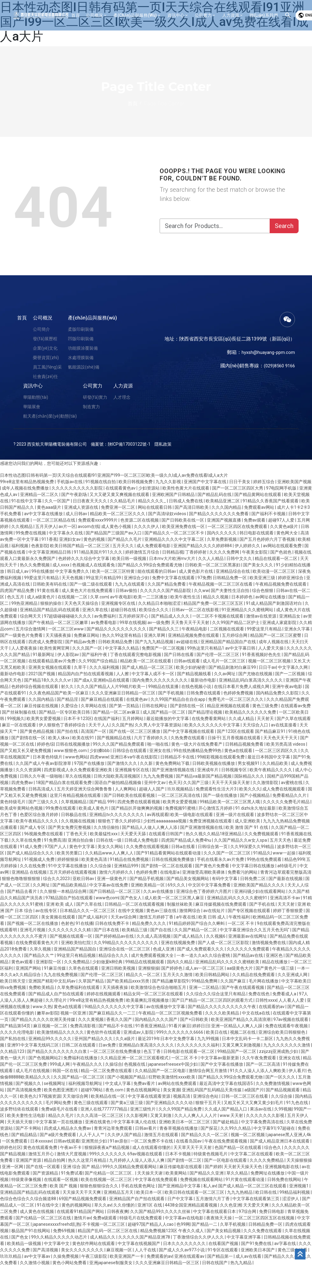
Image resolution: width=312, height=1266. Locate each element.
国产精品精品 (24, 1134)
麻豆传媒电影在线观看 (181, 1166)
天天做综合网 (75, 1096)
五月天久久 (123, 545)
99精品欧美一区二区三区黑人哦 (230, 801)
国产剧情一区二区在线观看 (167, 865)
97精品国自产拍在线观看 (69, 897)
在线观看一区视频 (61, 1179)
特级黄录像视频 (26, 1179)
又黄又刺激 (161, 1115)
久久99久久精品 (236, 1128)
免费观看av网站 (259, 507)
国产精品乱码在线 (214, 494)
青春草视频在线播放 (179, 1128)
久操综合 (113, 1064)
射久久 (68, 686)
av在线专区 (46, 910)
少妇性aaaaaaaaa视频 (165, 820)
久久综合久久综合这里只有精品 (216, 993)
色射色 (67, 923)
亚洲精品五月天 (119, 1192)
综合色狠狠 (263, 590)
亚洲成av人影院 (138, 1032)
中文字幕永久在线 (66, 532)
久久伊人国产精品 (124, 1134)
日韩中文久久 (239, 558)
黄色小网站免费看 (69, 1262)
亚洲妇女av (70, 539)
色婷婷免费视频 (238, 692)
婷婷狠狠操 (68, 859)
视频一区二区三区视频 (270, 660)
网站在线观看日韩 (155, 507)
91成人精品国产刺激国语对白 (274, 603)
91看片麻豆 (179, 1025)
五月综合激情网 (31, 628)
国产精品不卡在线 (115, 1025)
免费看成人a (284, 993)
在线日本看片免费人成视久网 (242, 686)
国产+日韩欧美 (194, 1019)
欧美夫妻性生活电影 (26, 1115)
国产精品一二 (205, 1224)
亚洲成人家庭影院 (279, 622)
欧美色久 (28, 1096)
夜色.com (114, 1089)
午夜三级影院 (94, 1256)
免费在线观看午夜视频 (287, 1025)
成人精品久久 (103, 1237)
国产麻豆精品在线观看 (102, 699)
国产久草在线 (89, 904)
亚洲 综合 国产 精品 (82, 1166)
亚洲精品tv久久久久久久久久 (117, 814)
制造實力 (91, 406)
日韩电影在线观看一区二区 (189, 1051)
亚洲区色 (275, 955)
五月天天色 (281, 840)
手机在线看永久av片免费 (221, 859)
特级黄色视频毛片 (211, 1153)
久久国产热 (122, 724)
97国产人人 (55, 846)
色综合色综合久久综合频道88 (28, 1198)
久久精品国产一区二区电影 (161, 1070)
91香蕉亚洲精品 (151, 1025)
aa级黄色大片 (240, 968)
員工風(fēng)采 (47, 367)
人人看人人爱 (291, 1000)
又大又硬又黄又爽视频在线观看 (120, 494)
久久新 (147, 763)
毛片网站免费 (58, 1102)
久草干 (80, 667)
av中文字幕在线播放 (44, 513)
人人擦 (123, 673)
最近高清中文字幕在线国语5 (226, 1083)
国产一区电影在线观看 (226, 1160)
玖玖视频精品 (180, 788)
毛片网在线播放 (264, 981)
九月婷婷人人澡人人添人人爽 (137, 1160)
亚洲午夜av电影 (287, 686)
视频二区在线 (243, 1032)
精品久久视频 (216, 596)
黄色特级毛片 (13, 801)
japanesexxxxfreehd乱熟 (56, 1224)
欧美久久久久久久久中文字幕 (212, 724)
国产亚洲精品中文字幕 (179, 1185)
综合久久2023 (57, 878)
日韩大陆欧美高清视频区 (117, 776)
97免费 (204, 577)
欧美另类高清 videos (286, 744)
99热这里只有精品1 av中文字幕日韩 (221, 648)
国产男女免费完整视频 (70, 827)
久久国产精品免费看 (167, 584)
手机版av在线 (70, 481)
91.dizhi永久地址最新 (256, 808)
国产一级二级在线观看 (91, 584)
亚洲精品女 (290, 616)
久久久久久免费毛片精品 (286, 801)
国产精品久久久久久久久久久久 (117, 628)
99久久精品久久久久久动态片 (59, 1237)
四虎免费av (22, 782)
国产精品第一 (220, 1256)
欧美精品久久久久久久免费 (251, 712)
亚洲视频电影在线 (282, 1166)
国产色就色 (281, 552)
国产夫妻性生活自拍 (230, 590)
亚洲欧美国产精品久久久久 (259, 885)
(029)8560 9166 (278, 366)
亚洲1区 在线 (150, 1205)
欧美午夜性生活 (185, 596)
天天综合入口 (256, 724)
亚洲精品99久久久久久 (50, 1038)
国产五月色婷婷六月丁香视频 (267, 539)
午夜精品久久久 (88, 1064)
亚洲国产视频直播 (224, 520)
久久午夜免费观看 (259, 1057)
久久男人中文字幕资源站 (159, 724)
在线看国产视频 (223, 1243)
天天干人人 (99, 724)
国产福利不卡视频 (268, 513)
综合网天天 (31, 616)
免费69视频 (64, 1230)
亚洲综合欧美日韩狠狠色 (282, 1032)
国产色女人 (131, 897)
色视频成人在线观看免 (94, 564)
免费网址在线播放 (267, 1173)
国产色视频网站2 (45, 1057)
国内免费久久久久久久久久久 (160, 680)
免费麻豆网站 (87, 635)
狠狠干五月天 (208, 1102)
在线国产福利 (107, 718)
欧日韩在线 (266, 1192)
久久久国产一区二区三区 (227, 853)
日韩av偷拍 (126, 590)
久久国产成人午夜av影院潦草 (44, 763)
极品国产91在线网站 (31, 1230)
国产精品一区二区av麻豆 (117, 712)
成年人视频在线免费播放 (26, 488)
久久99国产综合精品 (98, 660)
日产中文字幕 (180, 1198)
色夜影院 (39, 545)
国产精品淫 (68, 699)
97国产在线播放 (89, 763)
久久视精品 (22, 526)
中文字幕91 (264, 1128)
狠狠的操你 (51, 603)
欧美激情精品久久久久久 (61, 1032)
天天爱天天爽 (256, 1205)
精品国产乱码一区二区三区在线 (108, 1230)
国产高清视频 (46, 1249)
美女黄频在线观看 (58, 917)
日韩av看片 (146, 1128)
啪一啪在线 (158, 744)
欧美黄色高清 (94, 859)
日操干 (213, 737)
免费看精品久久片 (289, 795)
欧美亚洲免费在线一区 (184, 526)
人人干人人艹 (92, 1134)
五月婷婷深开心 (134, 616)
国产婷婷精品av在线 (115, 936)
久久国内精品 (41, 699)
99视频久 (16, 718)
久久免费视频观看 (261, 833)
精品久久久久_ (152, 500)
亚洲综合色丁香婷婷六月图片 (204, 891)
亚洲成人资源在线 (81, 507)
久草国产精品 (91, 981)
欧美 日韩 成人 (212, 917)
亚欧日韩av (84, 878)
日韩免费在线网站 (284, 1179)
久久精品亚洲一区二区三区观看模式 (134, 1057)
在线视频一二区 (73, 596)
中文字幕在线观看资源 (149, 1096)
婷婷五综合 (264, 481)
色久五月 (16, 596)
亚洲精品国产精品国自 (75, 949)
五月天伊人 (46, 526)
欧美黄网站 (176, 1173)
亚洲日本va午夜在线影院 (134, 756)
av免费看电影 (104, 622)
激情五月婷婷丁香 (156, 917)
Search (284, 226)
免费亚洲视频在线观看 (211, 820)
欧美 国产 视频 (64, 1185)
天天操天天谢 (150, 1173)
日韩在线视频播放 (73, 744)
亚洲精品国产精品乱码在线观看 (50, 609)
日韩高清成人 (41, 788)
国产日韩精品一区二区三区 (115, 891)
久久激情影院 (266, 782)
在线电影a (170, 872)
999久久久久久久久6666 (180, 1032)
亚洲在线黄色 (98, 1121)
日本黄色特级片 (48, 756)
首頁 (22, 318)
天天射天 (266, 718)
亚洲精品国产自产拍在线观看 (137, 1198)
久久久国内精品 (226, 507)
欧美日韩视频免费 (136, 481)
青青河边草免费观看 (113, 1128)
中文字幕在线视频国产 (139, 1243)
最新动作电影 (13, 673)
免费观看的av (159, 1256)
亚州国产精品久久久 (94, 1038)
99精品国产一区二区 (237, 1051)
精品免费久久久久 (149, 923)
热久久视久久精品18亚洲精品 (214, 833)
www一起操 (284, 853)
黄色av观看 (22, 961)
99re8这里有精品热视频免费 (27, 481)
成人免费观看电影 (154, 545)
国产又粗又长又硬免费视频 (26, 750)
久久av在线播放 (158, 891)
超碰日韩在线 (124, 609)
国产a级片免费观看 (58, 1134)
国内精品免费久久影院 (278, 692)
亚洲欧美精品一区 (148, 885)
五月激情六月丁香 (213, 1198)
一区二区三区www (66, 628)
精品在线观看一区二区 (276, 558)
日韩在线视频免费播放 (173, 859)
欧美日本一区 (149, 1192)
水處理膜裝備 (81, 357)
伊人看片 (297, 1070)
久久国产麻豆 (233, 981)
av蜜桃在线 (292, 782)
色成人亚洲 (164, 949)
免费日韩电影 (272, 1211)
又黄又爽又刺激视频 (241, 1045)
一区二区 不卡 (241, 923)
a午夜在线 (186, 917)
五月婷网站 (133, 718)
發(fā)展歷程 (45, 338)
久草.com (99, 596)
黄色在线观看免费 (40, 1147)
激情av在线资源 (261, 616)
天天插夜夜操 (115, 987)
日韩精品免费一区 (230, 577)
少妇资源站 (149, 488)
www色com (107, 897)
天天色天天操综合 (81, 603)
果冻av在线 (261, 1109)
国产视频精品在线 (114, 737)
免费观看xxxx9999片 (98, 520)
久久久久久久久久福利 (198, 1045)
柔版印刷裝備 (81, 329)
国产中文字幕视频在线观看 (189, 731)
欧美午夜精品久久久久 (271, 769)
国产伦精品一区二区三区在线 (44, 1217)
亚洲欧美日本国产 (258, 1249)
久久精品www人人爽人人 (109, 853)
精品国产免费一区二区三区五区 (213, 603)
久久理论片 (56, 1000)
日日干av (267, 667)
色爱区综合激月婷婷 (39, 814)
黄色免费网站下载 (172, 763)
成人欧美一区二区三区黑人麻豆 (174, 897)
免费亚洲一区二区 (118, 507)
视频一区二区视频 (248, 1134)
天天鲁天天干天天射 (190, 622)
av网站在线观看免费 (283, 545)
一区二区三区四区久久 (277, 750)
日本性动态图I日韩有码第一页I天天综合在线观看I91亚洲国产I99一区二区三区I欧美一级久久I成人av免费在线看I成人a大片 (114, 475)
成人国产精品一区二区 (164, 712)
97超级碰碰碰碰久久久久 (68, 616)
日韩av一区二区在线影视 (196, 609)
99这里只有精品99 (104, 577)
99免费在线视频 (31, 532)
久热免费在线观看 (188, 737)
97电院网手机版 (281, 488)
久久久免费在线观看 (263, 1230)
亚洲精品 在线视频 (30, 872)
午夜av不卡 (71, 1147)
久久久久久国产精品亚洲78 (144, 1237)
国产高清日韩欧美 (192, 507)
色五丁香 (152, 1051)
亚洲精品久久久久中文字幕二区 (174, 539)
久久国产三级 (196, 782)
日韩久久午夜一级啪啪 (41, 776)
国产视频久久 (29, 1083)
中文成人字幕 (118, 1083)
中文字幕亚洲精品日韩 (50, 552)
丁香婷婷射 (196, 552)
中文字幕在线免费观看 (156, 1179)
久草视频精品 (74, 801)
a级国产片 (254, 1089)
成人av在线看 (249, 1256)
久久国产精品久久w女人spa (241, 840)
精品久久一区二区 (143, 974)
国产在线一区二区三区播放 (135, 731)
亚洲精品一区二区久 (39, 494)
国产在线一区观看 (43, 1166)
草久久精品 (237, 1173)
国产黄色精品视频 (37, 731)
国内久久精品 (180, 961)
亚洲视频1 (299, 1185)
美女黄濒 (171, 1089)
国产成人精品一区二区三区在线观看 (252, 1185)
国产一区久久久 (280, 1077)
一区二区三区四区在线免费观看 (237, 526)
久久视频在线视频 (78, 820)
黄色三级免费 (265, 705)
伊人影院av (68, 654)
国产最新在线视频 (285, 878)
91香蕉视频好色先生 (262, 654)
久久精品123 (12, 1051)
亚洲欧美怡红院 (76, 942)
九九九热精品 (240, 1192)
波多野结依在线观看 (19, 1109)
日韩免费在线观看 (204, 692)
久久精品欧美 (275, 763)
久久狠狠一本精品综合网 (63, 891)
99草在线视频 (132, 622)
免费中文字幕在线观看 (174, 577)
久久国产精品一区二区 (196, 929)
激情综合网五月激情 (208, 1070)
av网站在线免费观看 (177, 1083)
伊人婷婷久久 (248, 545)
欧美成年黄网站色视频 (22, 808)
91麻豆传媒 (55, 968)
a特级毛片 (287, 865)
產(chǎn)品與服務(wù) (92, 318)
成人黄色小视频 (116, 526)
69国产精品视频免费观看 (83, 1198)
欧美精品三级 (135, 929)
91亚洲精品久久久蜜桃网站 (248, 609)
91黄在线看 (48, 590)
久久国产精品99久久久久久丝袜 (160, 1211)
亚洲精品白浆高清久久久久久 (147, 1045)
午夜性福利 (240, 917)
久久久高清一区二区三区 (100, 1115)
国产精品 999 (102, 801)
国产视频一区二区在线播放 (33, 923)
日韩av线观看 (187, 660)
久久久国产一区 (87, 648)
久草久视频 (41, 949)
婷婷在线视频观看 (104, 993)
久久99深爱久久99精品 (252, 846)
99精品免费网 (204, 981)
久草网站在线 (94, 705)
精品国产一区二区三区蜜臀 (276, 635)
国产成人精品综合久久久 (31, 853)
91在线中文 (48, 1205)
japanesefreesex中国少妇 (173, 1064)
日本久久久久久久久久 (185, 1243)
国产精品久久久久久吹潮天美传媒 (43, 1019)
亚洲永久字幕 (297, 628)
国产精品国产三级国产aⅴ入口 (114, 532)
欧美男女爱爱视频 (44, 718)
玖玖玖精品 (11, 1256)
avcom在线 (88, 526)
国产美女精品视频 (224, 1230)
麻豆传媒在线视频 (41, 705)
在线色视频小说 (196, 686)
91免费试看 (72, 1173)
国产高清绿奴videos (167, 513)
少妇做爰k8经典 (107, 961)
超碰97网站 (92, 1089)
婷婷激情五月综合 (142, 552)
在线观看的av (272, 1006)
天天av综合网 (124, 917)
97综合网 (248, 1211)
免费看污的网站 (243, 872)
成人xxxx (61, 564)
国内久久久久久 (222, 532)
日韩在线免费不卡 (112, 923)
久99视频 (283, 1109)
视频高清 (182, 1096)
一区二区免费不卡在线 (152, 1141)
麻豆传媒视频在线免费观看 (221, 904)
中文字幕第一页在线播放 (59, 1121)
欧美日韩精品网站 (212, 974)
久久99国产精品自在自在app (178, 699)
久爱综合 (70, 705)
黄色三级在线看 (293, 1249)
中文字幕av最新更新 (220, 1057)
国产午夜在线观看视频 (243, 987)
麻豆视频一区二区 (50, 1025)
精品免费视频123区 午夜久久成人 (172, 1230)
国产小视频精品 (255, 795)
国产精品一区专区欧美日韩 (65, 712)
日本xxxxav (41, 1141)
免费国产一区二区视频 (163, 648)
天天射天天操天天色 (243, 1166)
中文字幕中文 (57, 1243)
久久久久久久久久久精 (70, 929)
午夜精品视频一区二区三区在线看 (221, 584)
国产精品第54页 (15, 1025)
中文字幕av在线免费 (109, 885)
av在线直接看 (284, 724)
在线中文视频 (131, 910)
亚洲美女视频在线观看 (50, 667)
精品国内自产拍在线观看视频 (86, 673)
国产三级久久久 (43, 801)
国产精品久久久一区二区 (205, 1134)
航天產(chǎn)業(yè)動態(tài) (50, 416)
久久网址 (42, 885)
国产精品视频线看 (194, 673)
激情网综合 (190, 910)
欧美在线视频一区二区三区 (107, 1179)
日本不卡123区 (77, 718)
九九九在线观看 (130, 584)
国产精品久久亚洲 (207, 1173)
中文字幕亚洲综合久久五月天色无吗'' (255, 929)
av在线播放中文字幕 (166, 1006)
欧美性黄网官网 (55, 648)
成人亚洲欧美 (248, 820)
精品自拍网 (55, 1160)
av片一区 (67, 526)
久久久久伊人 (147, 526)
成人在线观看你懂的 (152, 1147)
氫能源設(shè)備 (83, 367)
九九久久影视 (168, 481)
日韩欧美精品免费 (115, 641)
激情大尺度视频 (72, 1153)
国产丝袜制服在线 (19, 712)
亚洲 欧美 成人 (60, 904)
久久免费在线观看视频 (147, 846)
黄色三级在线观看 (91, 1102)
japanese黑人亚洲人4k (289, 1134)
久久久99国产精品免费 (180, 1109)
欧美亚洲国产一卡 (127, 1256)
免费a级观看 (105, 1217)
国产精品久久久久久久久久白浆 (57, 1051)
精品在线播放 (275, 961)
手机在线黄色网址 (138, 1185)
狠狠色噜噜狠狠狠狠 (21, 878)
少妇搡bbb (100, 750)
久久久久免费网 (224, 552)
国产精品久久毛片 (125, 539)
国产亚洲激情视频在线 (173, 769)
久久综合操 (101, 865)
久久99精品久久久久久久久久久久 (126, 942)
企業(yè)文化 (45, 348)
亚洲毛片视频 (33, 929)
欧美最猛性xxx (104, 833)
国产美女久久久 (258, 564)
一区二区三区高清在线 (179, 795)
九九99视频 (208, 1038)
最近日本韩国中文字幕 (269, 756)
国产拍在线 (68, 731)
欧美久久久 (250, 788)
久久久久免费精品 (267, 1160)
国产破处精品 (226, 1121)
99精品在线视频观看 (145, 961)
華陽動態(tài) (35, 397)
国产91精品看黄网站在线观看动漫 (169, 853)
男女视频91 (249, 763)
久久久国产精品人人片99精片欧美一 (111, 686)
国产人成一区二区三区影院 (224, 942)
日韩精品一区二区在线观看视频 (135, 904)
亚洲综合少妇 (137, 577)
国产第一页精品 (124, 705)
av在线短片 (214, 910)
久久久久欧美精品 (222, 1013)
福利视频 (20, 545)
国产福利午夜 (95, 654)
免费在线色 (259, 993)
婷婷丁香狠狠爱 (288, 910)
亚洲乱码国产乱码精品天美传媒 (212, 1089)
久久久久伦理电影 (17, 1032)
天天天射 (287, 904)
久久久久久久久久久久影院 (77, 488)
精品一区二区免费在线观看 (107, 1070)
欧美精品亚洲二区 (223, 500)
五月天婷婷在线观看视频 (73, 872)
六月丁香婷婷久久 (151, 737)
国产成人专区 (33, 827)
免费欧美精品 (42, 987)
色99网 (183, 1224)
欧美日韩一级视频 (129, 558)
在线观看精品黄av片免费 (52, 660)
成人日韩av (77, 513)
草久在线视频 (78, 776)
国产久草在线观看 (294, 718)
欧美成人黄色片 (94, 808)
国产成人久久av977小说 (182, 1249)
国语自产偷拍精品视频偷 (118, 782)
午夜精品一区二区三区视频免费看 (170, 1013)
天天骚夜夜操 (58, 635)
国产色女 (20, 1237)
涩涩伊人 (291, 1198)
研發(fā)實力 (95, 397)
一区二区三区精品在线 (54, 520)
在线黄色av (137, 699)
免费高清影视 (83, 1025)
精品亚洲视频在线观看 (228, 705)
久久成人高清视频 (154, 936)
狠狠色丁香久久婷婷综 (119, 820)
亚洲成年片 (208, 769)
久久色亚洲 (230, 1205)
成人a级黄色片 (41, 596)
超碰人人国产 (152, 788)
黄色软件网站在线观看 (94, 1243)
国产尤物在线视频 (255, 673)
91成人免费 (31, 846)
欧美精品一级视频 (24, 1243)
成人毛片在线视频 (33, 1070)
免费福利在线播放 (80, 1057)
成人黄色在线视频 (37, 1211)
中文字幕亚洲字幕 (244, 1237)
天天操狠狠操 (299, 1160)
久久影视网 (137, 1115)
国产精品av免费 (80, 641)
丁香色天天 (77, 833)
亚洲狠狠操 (148, 968)
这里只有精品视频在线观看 (76, 795)
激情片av (82, 1217)
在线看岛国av (189, 1141)
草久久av (103, 1205)
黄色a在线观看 (238, 750)
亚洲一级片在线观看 (235, 814)
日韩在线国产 (215, 1262)
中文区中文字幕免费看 (210, 885)
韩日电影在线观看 (257, 532)
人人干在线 (146, 1249)
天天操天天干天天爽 (82, 1192)
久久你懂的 (124, 1205)
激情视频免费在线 (269, 942)
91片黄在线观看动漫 (245, 1179)
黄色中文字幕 (82, 846)
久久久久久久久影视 (265, 1115)
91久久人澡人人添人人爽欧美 (258, 1070)
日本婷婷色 (242, 596)
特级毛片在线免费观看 (141, 1217)
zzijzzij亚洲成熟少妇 (279, 1051)
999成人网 (60, 1064)
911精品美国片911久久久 (98, 552)
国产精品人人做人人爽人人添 (150, 827)
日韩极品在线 (74, 814)
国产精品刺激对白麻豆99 (232, 667)
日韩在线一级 (109, 840)
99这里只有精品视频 (77, 955)
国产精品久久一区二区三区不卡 (174, 532)
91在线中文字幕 (27, 500)
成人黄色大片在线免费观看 (88, 590)
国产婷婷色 (172, 968)
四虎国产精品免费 (17, 590)
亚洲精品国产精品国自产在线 (228, 641)
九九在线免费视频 (61, 974)
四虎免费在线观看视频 (139, 801)
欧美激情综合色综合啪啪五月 (159, 987)
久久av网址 (225, 673)
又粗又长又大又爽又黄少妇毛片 (254, 1102)
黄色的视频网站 (77, 1205)
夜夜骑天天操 (219, 1217)
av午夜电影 (121, 596)
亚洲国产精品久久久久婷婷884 (203, 545)
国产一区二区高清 (263, 1064)
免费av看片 (144, 1083)
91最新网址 (44, 654)
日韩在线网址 (155, 705)
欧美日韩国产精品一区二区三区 (80, 545)
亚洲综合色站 (206, 1096)
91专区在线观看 (223, 1249)
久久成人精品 (242, 718)
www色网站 (76, 756)
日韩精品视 (172, 552)
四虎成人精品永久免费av (68, 1128)
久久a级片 (125, 1038)
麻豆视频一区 (119, 1249)
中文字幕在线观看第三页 (256, 1198)
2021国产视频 (42, 673)
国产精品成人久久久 (170, 616)
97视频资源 (50, 1096)
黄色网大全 (287, 532)
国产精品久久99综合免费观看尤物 (150, 564)
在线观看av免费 (296, 705)
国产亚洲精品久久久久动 (169, 1102)
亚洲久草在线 (95, 609)
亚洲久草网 (155, 635)
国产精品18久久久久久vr (48, 680)
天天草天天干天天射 (193, 1147)
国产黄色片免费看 (212, 865)
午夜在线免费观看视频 (226, 1141)
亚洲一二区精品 (204, 987)
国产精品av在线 (248, 955)
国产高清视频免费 (24, 1089)
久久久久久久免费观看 (248, 949)
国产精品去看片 (22, 891)
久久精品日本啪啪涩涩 (160, 603)
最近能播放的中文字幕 (168, 718)
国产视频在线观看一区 (71, 936)
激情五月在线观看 (161, 1134)
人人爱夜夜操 (24, 648)
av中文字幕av (37, 1256)
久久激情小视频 (35, 1262)
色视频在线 (135, 1064)
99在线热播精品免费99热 (197, 750)
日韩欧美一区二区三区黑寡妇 (213, 564)
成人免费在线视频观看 (284, 788)
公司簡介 (41, 329)
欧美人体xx (59, 737)
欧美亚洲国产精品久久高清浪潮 (241, 1019)
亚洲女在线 (160, 750)
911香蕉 (49, 539)
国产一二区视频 (290, 673)
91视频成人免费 (39, 859)
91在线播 (84, 923)
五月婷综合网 (235, 635)
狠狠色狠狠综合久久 (99, 1185)
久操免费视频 (66, 1256)
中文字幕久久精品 (122, 648)
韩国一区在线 (65, 1070)
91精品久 (262, 853)
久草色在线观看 (84, 968)
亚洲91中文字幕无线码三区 (33, 1045)
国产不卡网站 (29, 1128)
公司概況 (42, 318)
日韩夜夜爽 (117, 1211)
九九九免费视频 (158, 776)
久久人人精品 (211, 558)
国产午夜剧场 (74, 494)
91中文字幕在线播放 (68, 865)
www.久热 (42, 1006)
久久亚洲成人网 (293, 974)
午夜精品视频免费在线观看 (281, 584)
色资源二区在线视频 (140, 520)
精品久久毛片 (61, 1115)
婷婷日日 (200, 1025)
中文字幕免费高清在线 (263, 1121)
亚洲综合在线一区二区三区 (125, 949)
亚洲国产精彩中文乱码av (52, 981)
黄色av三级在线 (161, 910)
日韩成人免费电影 (141, 840)
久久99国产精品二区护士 (236, 622)
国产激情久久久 (122, 763)
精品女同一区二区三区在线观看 (153, 993)
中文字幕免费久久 (72, 571)
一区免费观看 (15, 1141)
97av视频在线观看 (291, 1019)
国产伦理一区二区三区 (218, 654)
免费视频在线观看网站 (202, 1179)
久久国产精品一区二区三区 (79, 1077)
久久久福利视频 (104, 667)
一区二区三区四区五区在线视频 (265, 1217)
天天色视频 (73, 577)
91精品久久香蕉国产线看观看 (271, 500)
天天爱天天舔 (133, 833)
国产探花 (209, 1128)
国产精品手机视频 (147, 878)
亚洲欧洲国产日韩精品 (174, 494)
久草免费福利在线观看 (79, 987)
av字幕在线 (285, 1243)
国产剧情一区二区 (184, 1160)
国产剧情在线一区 (187, 705)
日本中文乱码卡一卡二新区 (248, 1038)
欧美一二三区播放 (150, 596)
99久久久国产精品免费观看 (119, 744)
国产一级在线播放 (220, 795)
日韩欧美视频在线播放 (214, 763)
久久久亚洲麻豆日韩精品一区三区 (123, 692)
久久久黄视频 (91, 1019)
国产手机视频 (171, 692)
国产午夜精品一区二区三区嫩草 (58, 622)
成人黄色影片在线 (196, 571)
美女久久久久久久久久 (83, 1249)
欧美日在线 (217, 1032)
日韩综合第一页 (213, 846)
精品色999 (294, 859)
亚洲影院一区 (49, 961)
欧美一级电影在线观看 (192, 814)
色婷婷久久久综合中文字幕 (84, 558)
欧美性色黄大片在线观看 (186, 488)
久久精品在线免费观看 (254, 974)
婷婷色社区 (10, 1147)
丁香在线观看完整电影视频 (136, 654)
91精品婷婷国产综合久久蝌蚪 (197, 923)
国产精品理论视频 (205, 712)
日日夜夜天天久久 (90, 500)
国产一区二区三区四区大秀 (238, 488)
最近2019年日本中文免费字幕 (166, 1038)
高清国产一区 (94, 731)
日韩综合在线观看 (129, 750)
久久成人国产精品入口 (226, 1109)
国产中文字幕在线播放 (222, 1064)
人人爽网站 (126, 788)
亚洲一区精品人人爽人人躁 (237, 1025)
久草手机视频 (233, 1224)
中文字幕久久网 (293, 667)
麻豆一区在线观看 (19, 724)
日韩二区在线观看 (79, 1045)
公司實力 (92, 386)
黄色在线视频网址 (143, 1089)
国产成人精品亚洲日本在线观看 (280, 1141)
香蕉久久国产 (119, 1019)
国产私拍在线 (13, 1038)
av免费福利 (105, 616)
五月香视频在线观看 (241, 737)
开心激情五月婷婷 (215, 808)
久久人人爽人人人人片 (196, 1115)
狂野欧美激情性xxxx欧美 (172, 1077)
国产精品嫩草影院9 (171, 981)
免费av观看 (255, 520)
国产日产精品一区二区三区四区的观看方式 (213, 1000)
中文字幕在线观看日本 (215, 1211)
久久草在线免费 (26, 840)
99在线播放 (42, 571)
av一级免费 (158, 622)
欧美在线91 (83, 737)
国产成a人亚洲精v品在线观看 (102, 680)
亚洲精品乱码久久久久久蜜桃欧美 (227, 961)
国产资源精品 (46, 1173)
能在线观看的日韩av (157, 571)
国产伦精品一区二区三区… (110, 1173)
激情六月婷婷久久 (116, 872)
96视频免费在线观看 (44, 833)
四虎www (99, 756)
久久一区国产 (57, 500)
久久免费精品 (77, 961)
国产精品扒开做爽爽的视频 (137, 808)
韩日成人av (18, 571)
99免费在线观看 (61, 808)
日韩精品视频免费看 (244, 744)
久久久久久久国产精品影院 (166, 590)
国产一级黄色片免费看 (22, 635)
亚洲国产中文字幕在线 (205, 481)
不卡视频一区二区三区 (104, 1224)
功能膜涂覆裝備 (83, 348)
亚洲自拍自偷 (81, 840)
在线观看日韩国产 (166, 833)
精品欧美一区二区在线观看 (146, 660)
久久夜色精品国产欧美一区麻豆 (59, 692)
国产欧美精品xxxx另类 (128, 981)
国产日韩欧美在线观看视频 (130, 795)
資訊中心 (33, 386)
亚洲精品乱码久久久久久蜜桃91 (237, 897)
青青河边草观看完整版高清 (285, 872)
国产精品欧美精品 (69, 885)
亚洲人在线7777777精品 (104, 1109)
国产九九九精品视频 (154, 641)
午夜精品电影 (195, 628)
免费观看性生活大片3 (216, 788)
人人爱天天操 (271, 648)
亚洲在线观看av (189, 1256)
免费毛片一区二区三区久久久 (236, 699)
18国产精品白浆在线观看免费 (64, 782)
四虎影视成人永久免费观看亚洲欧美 (78, 769)
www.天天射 (232, 1115)
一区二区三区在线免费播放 (116, 1051)
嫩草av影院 (47, 1013)
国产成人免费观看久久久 (201, 949)
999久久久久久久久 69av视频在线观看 (126, 1153)
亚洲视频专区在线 (118, 603)
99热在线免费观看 (264, 859)
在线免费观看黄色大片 (37, 942)
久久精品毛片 (123, 500)
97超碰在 (286, 1128)
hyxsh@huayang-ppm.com (267, 352)
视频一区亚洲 (73, 1013)
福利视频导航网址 (85, 1083)
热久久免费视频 (35, 564)
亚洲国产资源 (29, 1160)
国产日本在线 (107, 929)
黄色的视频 (94, 539)
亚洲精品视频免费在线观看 (194, 635)
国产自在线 (161, 929)
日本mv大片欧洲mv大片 (172, 558)
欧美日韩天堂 (13, 981)
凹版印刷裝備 (81, 338)
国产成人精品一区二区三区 (148, 667)
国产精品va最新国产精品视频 (204, 776)
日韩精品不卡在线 (177, 756)
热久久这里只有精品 (87, 1160)
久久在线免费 (33, 865)
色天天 (174, 782)
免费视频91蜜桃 (181, 808)
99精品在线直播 (163, 686)
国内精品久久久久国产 (156, 1019)
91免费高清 (55, 840)
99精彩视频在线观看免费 (221, 756)
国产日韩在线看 (179, 654)
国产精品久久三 (164, 628)
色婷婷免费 (147, 872)
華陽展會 (31, 406)
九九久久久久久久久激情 (287, 1045)
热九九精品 (241, 1262)
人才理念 (121, 397)
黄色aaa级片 (49, 507)
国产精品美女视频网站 (188, 878)
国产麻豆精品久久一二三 (112, 1013)
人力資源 (123, 386)
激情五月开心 (41, 1153)
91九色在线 (297, 1102)
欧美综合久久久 (154, 609)
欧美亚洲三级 (263, 577)
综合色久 (273, 1147)
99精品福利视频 (295, 1192)
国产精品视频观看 (283, 1089)
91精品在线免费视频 (130, 859)
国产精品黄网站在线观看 (258, 494)
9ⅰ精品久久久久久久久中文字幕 (114, 1006)
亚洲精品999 (126, 865)
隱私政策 (163, 444)
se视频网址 (55, 1083)
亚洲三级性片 (143, 1109)
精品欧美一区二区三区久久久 (118, 513)
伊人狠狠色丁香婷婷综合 (63, 724)
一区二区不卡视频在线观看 (218, 616)
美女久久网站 (111, 846)
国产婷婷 (213, 1166)
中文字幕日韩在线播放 (253, 865)
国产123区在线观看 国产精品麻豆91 (251, 731)
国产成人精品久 (188, 936)
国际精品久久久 (249, 776)
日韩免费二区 (253, 878)
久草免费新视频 (222, 539)
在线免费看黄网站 (209, 718)
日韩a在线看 (183, 846)
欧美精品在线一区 (108, 1096)
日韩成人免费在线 (186, 500)
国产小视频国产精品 (127, 1077)
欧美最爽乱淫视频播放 (148, 1000)
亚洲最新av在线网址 (248, 936)
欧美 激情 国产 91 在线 (247, 827)
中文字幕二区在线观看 (252, 1153)
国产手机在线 (262, 904)
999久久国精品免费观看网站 (130, 1166)
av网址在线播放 (270, 596)
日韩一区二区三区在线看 (245, 1096)
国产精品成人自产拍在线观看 (56, 993)
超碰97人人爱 (281, 520)
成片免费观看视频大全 (153, 955)
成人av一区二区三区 (205, 968)
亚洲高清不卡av (285, 897)
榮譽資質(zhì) (46, 357)
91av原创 (119, 1141)
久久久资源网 (29, 769)
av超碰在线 (187, 641)
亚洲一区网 (13, 1166)
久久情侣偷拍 (107, 827)
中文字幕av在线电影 (184, 1217)
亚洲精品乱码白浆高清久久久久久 (251, 680)
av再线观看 (157, 814)
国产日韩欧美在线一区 (183, 520)
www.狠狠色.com (71, 750)
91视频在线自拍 (101, 481)
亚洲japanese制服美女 (111, 1262)
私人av (209, 1185)
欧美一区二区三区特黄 (114, 571)
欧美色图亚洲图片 (61, 1089)
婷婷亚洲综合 (291, 577)
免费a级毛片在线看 (60, 1109)
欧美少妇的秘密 (191, 667)
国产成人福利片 (93, 917)
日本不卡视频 (178, 1153)
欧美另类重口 (70, 853)
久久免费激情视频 (273, 1083)
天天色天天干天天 (280, 737)
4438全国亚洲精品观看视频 (191, 1205)
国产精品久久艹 (39, 955)
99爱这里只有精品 (42, 577)
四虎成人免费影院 (45, 641)
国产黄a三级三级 (127, 1102)
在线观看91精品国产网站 (81, 1211)
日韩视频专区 (234, 769)
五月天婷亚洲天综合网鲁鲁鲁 (85, 788)
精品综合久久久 (113, 955)
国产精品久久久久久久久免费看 (219, 513)
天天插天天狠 (20, 1121)
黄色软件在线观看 (104, 1032)
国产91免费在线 (256, 1243)
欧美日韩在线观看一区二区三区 (195, 1192)
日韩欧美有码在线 (50, 584)
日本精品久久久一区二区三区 (88, 910)
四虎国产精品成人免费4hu (186, 840)
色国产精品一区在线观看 (238, 1147)
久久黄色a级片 (284, 526)
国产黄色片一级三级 (275, 968)
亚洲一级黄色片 (112, 878)
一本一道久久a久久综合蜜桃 (203, 955)
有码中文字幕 (225, 878)
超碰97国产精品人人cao (151, 1224)
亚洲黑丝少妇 (94, 1141)
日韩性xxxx (266, 1000)
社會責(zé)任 (45, 376)
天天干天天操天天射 (231, 782)
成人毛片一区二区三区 (224, 660)
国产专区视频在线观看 (249, 910)
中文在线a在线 (256, 1013)
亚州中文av (155, 782)
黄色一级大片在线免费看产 (197, 744)
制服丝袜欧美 (180, 904)
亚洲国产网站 (29, 968)
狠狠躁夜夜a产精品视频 (107, 1147)
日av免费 (107, 1045)
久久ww (201, 590)
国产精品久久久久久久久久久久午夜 (222, 1006)
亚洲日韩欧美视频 (118, 968)
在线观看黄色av (120, 488)
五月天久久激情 (178, 974)
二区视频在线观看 (227, 628)
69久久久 (177, 885)
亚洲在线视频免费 (178, 942)
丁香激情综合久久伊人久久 (199, 1237)
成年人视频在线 (274, 641)
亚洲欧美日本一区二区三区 (185, 1121)
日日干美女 (240, 481)
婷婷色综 (45, 744)
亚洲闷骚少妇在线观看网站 (260, 891)
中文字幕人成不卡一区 (153, 673)
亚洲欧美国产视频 (294, 481)
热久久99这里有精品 (122, 635)
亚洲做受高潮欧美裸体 (204, 872)
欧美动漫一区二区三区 (274, 571)
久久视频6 (216, 936)
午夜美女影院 (255, 552)
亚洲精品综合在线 (233, 571)
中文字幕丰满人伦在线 (135, 1121)
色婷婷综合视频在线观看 (35, 686)
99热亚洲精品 (24, 603)
